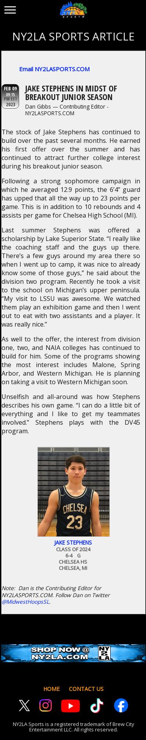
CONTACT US (86, 689)
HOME (51, 689)
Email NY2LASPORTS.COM (54, 69)
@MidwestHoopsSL (25, 601)
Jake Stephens (73, 542)
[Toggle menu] (10, 8)
